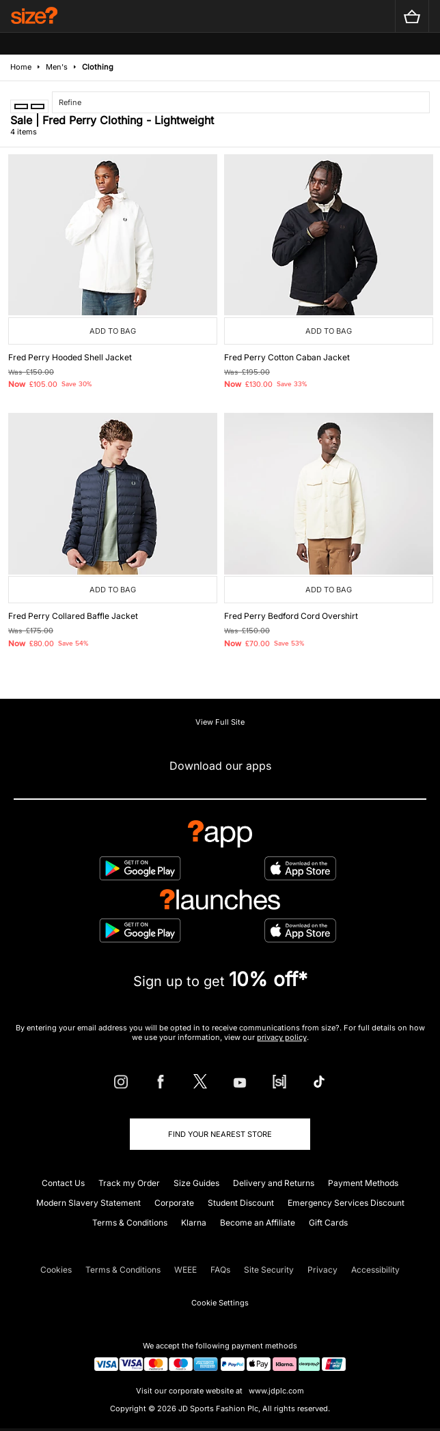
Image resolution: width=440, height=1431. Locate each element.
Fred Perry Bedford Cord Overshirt (291, 616)
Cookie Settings (220, 1302)
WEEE (185, 1269)
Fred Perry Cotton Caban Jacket (287, 357)
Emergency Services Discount (346, 1203)
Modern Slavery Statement (88, 1203)
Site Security (269, 1269)
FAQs (220, 1269)
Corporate (174, 1203)
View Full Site (220, 722)
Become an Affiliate (257, 1222)
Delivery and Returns (273, 1183)
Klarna (193, 1222)
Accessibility (375, 1269)
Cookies (56, 1269)
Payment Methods (363, 1183)
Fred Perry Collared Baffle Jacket (73, 616)
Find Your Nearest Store (220, 1134)
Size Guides (196, 1183)
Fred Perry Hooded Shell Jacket (70, 357)
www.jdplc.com (275, 1391)
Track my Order (129, 1183)
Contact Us (63, 1183)
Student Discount (241, 1203)
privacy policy (282, 1037)
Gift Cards (328, 1222)
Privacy (322, 1269)
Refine (70, 102)
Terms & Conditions (129, 1222)
